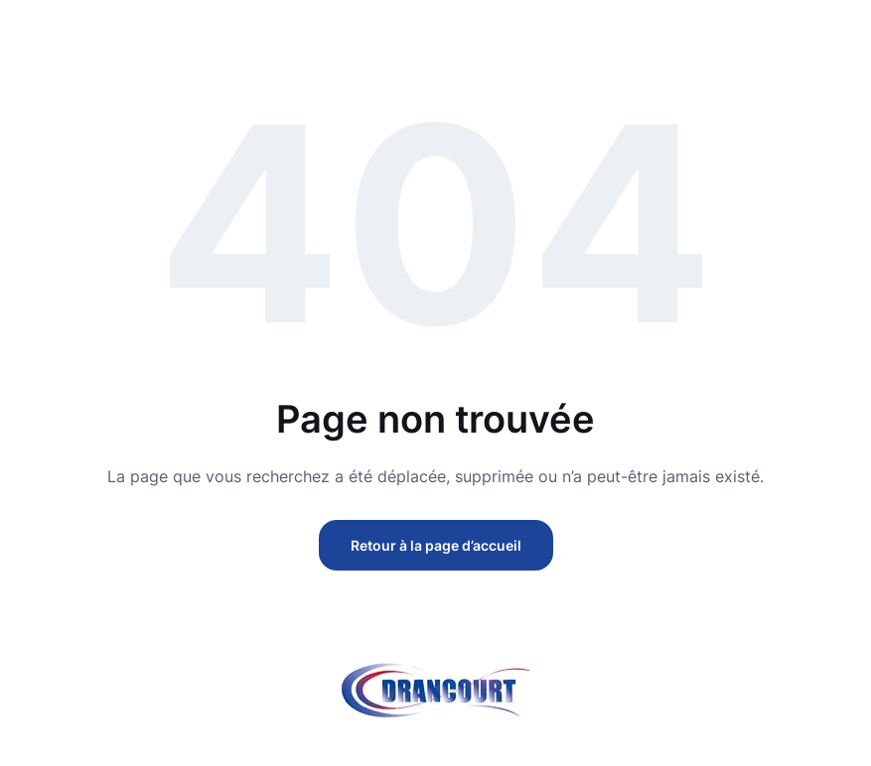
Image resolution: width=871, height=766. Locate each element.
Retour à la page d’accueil (436, 545)
